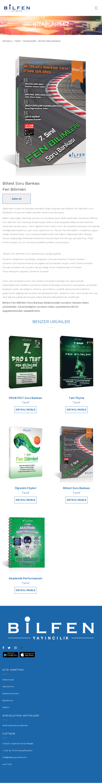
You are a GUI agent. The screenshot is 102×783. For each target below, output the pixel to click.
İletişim (5, 707)
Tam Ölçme (76, 398)
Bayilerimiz (7, 700)
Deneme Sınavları (10, 693)
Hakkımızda (8, 680)
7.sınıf (18, 41)
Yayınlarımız (8, 686)
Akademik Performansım (25, 578)
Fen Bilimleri (29, 41)
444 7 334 (7, 764)
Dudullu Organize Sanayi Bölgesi (17, 743)
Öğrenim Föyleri (25, 488)
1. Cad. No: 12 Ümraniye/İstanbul (17, 750)
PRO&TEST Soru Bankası (25, 398)
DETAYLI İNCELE (25, 409)
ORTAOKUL (7, 41)
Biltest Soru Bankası (76, 488)
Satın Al (16, 198)
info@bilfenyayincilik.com (14, 757)
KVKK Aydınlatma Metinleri (15, 725)
